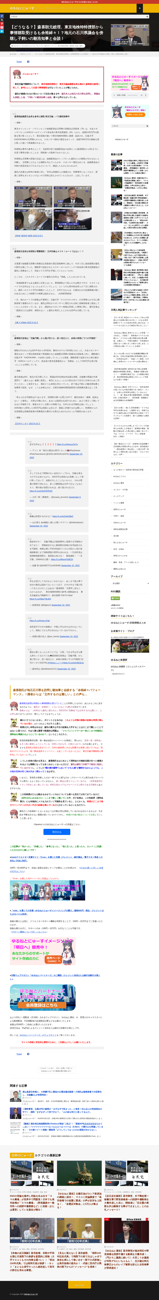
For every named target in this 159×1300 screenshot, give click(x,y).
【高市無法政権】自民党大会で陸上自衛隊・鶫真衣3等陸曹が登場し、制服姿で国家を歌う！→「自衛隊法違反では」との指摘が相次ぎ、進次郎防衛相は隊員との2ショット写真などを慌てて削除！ (131, 374)
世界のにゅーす (119, 509)
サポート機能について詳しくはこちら (29, 932)
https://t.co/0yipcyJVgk (40, 621)
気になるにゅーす (120, 542)
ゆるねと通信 (118, 483)
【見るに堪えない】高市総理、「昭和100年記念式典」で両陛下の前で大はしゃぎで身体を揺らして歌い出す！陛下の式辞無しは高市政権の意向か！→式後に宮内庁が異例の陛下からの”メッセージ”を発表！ (136, 257)
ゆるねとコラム (119, 476)
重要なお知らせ (119, 569)
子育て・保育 (118, 516)
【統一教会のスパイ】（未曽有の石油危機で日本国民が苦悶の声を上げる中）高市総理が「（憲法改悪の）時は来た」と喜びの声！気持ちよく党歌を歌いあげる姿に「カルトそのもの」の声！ (131, 449)
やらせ (108, 1192)
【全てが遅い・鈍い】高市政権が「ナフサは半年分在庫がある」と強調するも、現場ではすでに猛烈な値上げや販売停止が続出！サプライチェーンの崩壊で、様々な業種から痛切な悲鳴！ (131, 413)
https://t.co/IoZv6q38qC (62, 516)
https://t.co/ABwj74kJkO (40, 599)
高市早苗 (41, 1249)
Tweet (19, 62)
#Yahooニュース (55, 663)
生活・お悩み (118, 549)
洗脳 (41, 1192)
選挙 (132, 1192)
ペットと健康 (118, 503)
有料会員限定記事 (120, 529)
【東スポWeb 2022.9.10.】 (26, 323)
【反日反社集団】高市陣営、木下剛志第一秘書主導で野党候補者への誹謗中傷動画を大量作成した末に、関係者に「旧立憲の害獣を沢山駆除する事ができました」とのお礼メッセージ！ (126, 1203)
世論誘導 (36, 1192)
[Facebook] (2, 16)
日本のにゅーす (29, 46)
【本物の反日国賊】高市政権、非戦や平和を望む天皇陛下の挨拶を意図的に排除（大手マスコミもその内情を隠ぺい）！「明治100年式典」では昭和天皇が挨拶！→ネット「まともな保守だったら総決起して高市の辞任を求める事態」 (136, 220)
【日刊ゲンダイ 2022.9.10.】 (27, 424)
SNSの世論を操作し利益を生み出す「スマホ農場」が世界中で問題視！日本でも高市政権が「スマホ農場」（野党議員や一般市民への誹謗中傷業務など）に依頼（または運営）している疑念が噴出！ (32, 1203)
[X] (2, 20)
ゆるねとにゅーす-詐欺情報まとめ (128, 623)
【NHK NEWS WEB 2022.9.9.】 (28, 236)
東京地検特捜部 (63, 46)
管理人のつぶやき (120, 556)
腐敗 (80, 46)
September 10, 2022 (39, 526)
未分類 (116, 536)
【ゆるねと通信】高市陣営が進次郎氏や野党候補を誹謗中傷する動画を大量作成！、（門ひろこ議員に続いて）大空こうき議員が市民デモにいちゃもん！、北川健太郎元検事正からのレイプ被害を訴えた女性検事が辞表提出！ (136, 277)
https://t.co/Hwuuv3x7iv (67, 444)
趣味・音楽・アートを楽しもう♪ (126, 562)
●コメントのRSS (117, 608)
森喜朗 (72, 46)
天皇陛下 (15, 1249)
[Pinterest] (2, 24)
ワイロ (41, 46)
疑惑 (76, 46)
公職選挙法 (126, 1192)
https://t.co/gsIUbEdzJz (73, 663)
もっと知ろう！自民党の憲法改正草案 (128, 470)
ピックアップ (118, 496)
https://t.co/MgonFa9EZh (62, 559)
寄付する (56, 832)
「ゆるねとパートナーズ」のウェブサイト (37, 1035)
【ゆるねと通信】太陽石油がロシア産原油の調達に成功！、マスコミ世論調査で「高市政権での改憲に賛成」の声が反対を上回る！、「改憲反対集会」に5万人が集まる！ (79, 1200)
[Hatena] (2, 31)
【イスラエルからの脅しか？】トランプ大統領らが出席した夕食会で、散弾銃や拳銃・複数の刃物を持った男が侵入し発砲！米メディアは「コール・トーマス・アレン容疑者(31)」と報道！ (131, 431)
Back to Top (79, 1285)
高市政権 (138, 1192)
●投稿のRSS (115, 605)
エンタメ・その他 (120, 490)
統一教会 (22, 1249)
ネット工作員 (16, 1192)
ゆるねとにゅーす (121, 139)
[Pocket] (2, 27)
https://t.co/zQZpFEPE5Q (41, 491)
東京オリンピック (50, 46)
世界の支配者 (26, 1192)
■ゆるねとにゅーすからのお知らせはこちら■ (79, 2)
